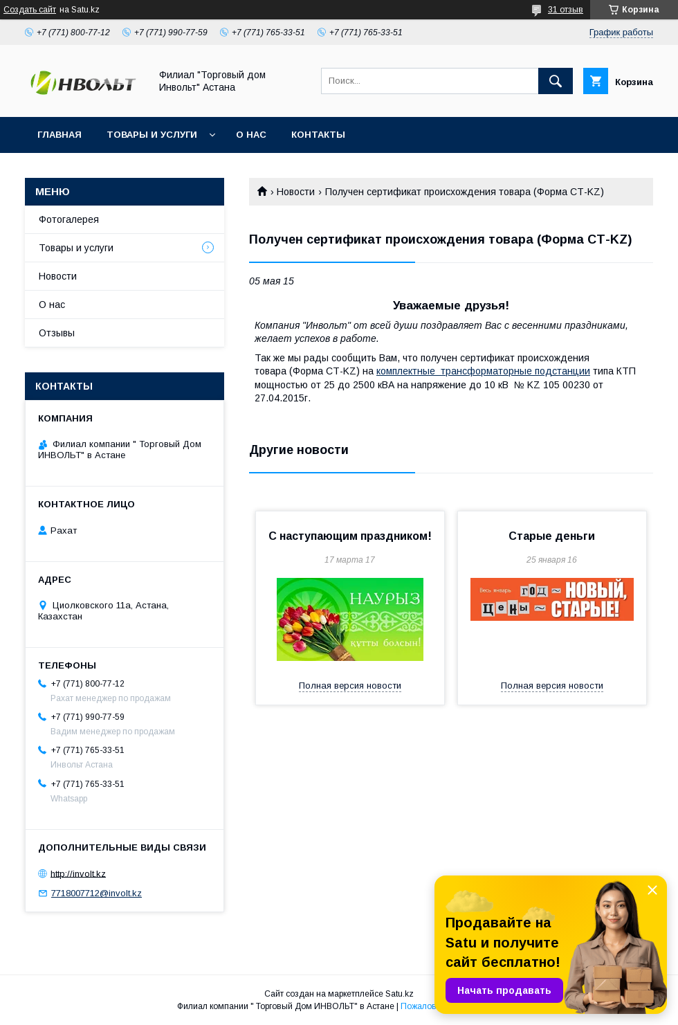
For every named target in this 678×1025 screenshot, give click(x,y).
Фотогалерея (69, 219)
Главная (59, 134)
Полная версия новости (350, 685)
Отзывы (57, 332)
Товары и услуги (152, 134)
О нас (251, 134)
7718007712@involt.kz (96, 893)
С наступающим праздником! (350, 536)
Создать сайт (29, 10)
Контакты (318, 134)
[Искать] (555, 81)
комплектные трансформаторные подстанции (483, 371)
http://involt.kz (78, 873)
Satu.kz (399, 994)
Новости (296, 191)
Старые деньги (551, 536)
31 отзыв (565, 10)
